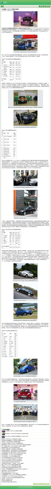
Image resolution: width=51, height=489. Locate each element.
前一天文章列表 (37, 483)
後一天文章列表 (45, 483)
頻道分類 (47, 6)
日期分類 (41, 6)
